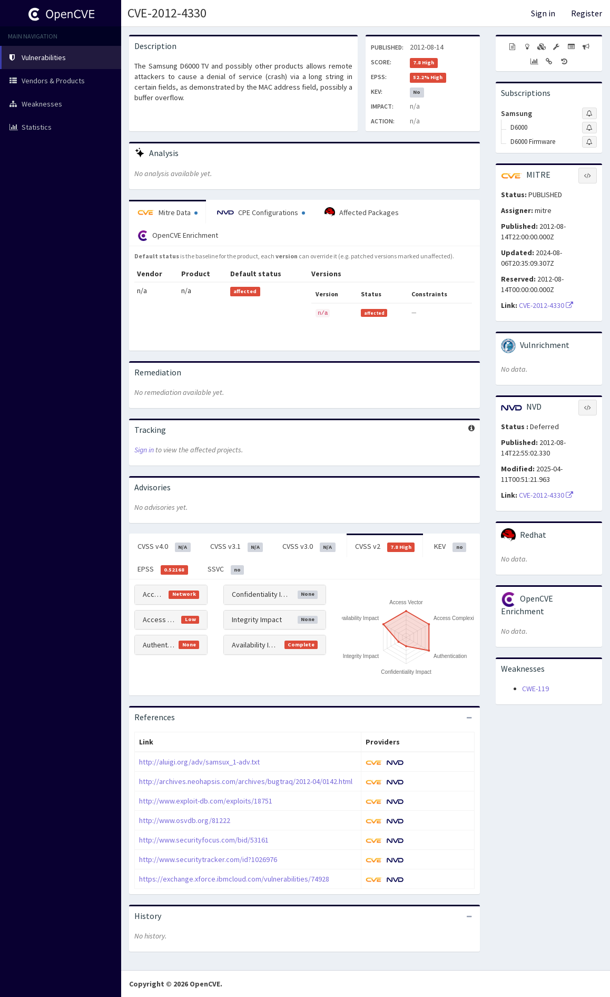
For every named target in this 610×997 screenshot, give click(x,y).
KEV (450, 546)
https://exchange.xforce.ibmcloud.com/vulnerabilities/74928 (234, 879)
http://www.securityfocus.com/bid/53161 (204, 840)
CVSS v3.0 (309, 546)
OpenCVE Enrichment (177, 235)
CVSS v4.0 (164, 546)
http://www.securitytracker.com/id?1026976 (208, 859)
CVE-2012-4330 (166, 13)
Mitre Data (167, 212)
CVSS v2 (385, 546)
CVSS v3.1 (236, 546)
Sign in (543, 13)
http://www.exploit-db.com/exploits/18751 (205, 801)
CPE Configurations (261, 212)
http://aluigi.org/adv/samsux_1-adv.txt (199, 762)
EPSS (162, 569)
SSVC (226, 569)
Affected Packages (361, 212)
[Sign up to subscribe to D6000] (589, 127)
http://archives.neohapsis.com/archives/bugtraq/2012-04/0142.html (245, 781)
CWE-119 (535, 688)
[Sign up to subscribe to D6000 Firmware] (589, 142)
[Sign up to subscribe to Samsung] (589, 113)
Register (586, 13)
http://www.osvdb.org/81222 (184, 820)
